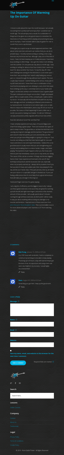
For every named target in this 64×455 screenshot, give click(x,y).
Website (13, 340)
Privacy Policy (14, 437)
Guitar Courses (15, 407)
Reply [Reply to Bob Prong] (23, 272)
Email (13, 330)
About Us (13, 422)
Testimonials (14, 426)
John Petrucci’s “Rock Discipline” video (22, 205)
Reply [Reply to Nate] (23, 287)
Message (14, 301)
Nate (20, 280)
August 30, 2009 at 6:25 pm (32, 280)
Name (13, 320)
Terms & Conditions (16, 441)
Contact (12, 418)
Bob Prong (22, 252)
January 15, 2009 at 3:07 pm (36, 252)
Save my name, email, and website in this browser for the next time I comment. (32, 354)
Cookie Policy (14, 445)
